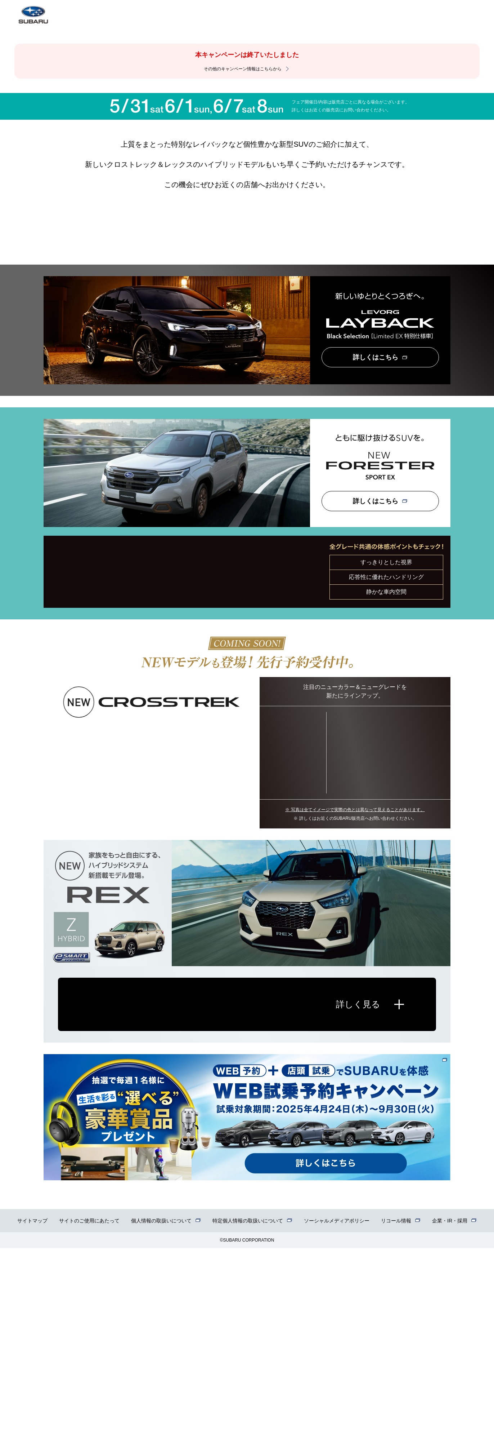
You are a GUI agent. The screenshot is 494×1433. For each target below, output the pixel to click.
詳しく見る (358, 1189)
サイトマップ (32, 1405)
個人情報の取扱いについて (161, 1405)
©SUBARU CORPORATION (247, 1425)
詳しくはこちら (375, 541)
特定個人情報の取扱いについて (247, 1405)
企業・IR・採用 (449, 1405)
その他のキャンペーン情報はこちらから (243, 68)
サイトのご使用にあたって (89, 1405)
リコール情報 (396, 1405)
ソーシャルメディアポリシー (336, 1405)
